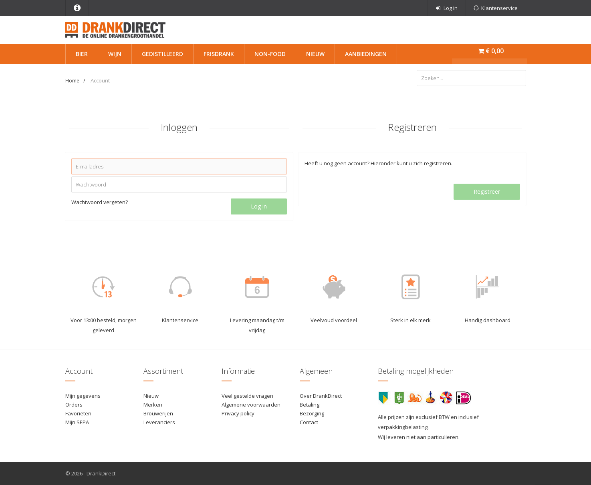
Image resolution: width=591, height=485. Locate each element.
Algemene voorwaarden (251, 404)
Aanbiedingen (366, 54)
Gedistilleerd (162, 54)
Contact (309, 422)
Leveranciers (159, 422)
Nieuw (315, 54)
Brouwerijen (158, 413)
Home (72, 80)
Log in (259, 206)
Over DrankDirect (321, 395)
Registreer (487, 191)
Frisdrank (219, 54)
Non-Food (270, 54)
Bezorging (312, 413)
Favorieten (78, 413)
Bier (82, 54)
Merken (152, 404)
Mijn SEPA (77, 422)
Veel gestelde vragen (247, 395)
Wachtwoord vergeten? (99, 202)
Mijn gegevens (83, 395)
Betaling (309, 404)
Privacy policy (238, 413)
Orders (74, 404)
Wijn (114, 54)
